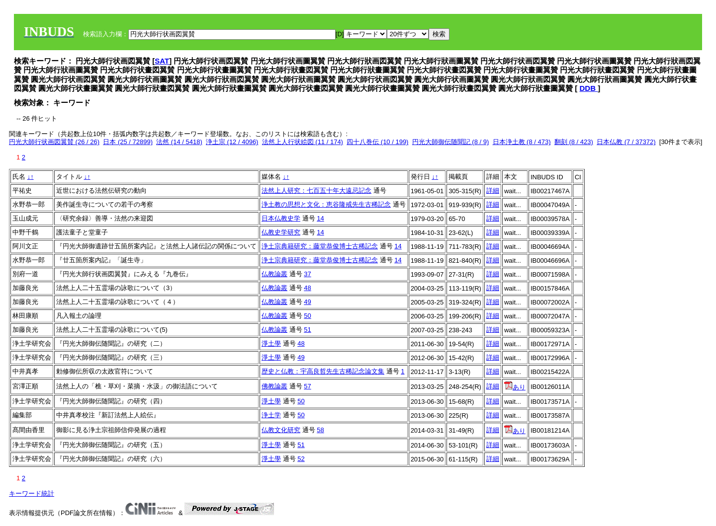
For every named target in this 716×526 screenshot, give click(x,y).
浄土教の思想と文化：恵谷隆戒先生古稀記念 (326, 204)
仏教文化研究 (281, 430)
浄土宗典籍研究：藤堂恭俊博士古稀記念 (320, 246)
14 (320, 218)
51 (307, 329)
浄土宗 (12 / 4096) (232, 142)
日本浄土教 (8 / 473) (522, 142)
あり (515, 387)
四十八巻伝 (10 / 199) (377, 142)
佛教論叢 (274, 386)
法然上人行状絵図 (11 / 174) (302, 142)
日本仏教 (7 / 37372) (626, 142)
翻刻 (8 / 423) (573, 142)
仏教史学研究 (281, 232)
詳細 (492, 190)
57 (307, 386)
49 (307, 301)
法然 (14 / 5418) (179, 142)
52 (300, 458)
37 (307, 274)
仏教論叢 (274, 274)
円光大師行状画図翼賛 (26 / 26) (54, 142)
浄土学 (271, 415)
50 (307, 315)
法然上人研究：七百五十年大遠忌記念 (316, 190)
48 (307, 288)
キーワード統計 (31, 493)
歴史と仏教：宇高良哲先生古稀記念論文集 (323, 371)
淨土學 (271, 343)
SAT (162, 61)
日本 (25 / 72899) (128, 142)
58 (320, 430)
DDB (589, 88)
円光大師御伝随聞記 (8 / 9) (450, 142)
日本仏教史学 (281, 218)
